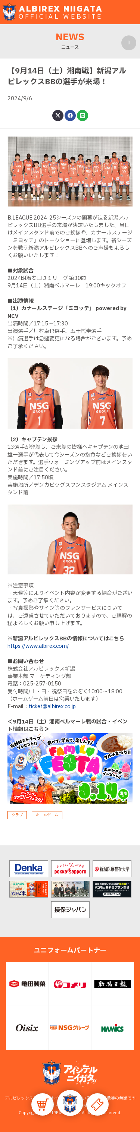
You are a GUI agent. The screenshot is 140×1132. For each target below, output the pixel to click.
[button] (70, 1103)
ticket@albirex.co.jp (52, 706)
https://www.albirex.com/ (38, 646)
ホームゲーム (47, 815)
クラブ (17, 815)
